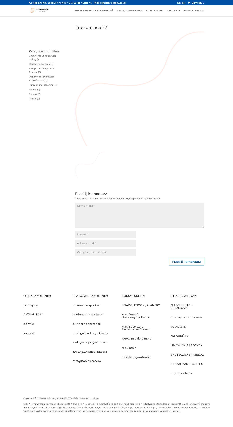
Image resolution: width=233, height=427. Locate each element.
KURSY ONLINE (154, 10)
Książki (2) (34, 98)
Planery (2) (35, 94)
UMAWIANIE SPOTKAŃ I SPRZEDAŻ (94, 10)
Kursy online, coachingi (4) (43, 85)
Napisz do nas (37, 345)
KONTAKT (172, 10)
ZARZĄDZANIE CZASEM (129, 10)
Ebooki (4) (34, 89)
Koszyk (181, 3)
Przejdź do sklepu (138, 369)
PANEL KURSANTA (194, 10)
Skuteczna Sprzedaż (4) (41, 64)
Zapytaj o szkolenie (91, 373)
